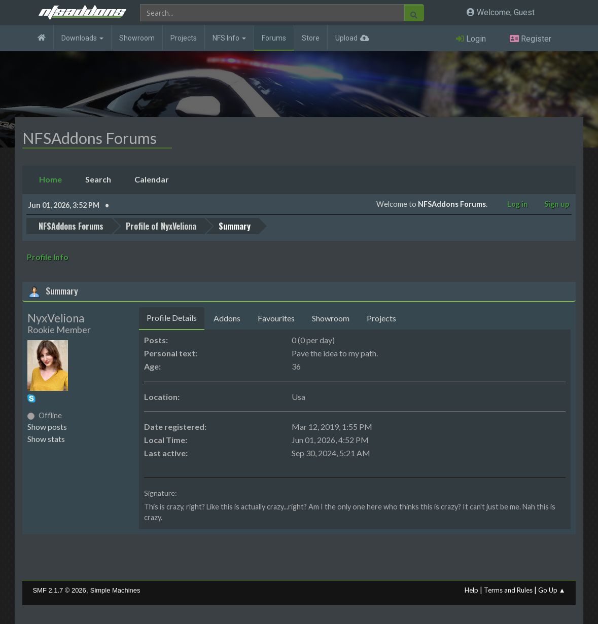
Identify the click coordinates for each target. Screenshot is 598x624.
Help (471, 589)
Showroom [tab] (330, 317)
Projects (183, 38)
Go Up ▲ (552, 589)
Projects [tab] (381, 317)
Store (311, 38)
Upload (346, 38)
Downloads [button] (82, 38)
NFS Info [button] (229, 38)
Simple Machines (115, 589)
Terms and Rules (508, 589)
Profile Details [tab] (172, 316)
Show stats (46, 438)
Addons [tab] (227, 317)
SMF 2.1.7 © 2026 (59, 589)
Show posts (47, 425)
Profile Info (47, 256)
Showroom (137, 38)
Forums (274, 38)
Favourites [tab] (276, 317)
